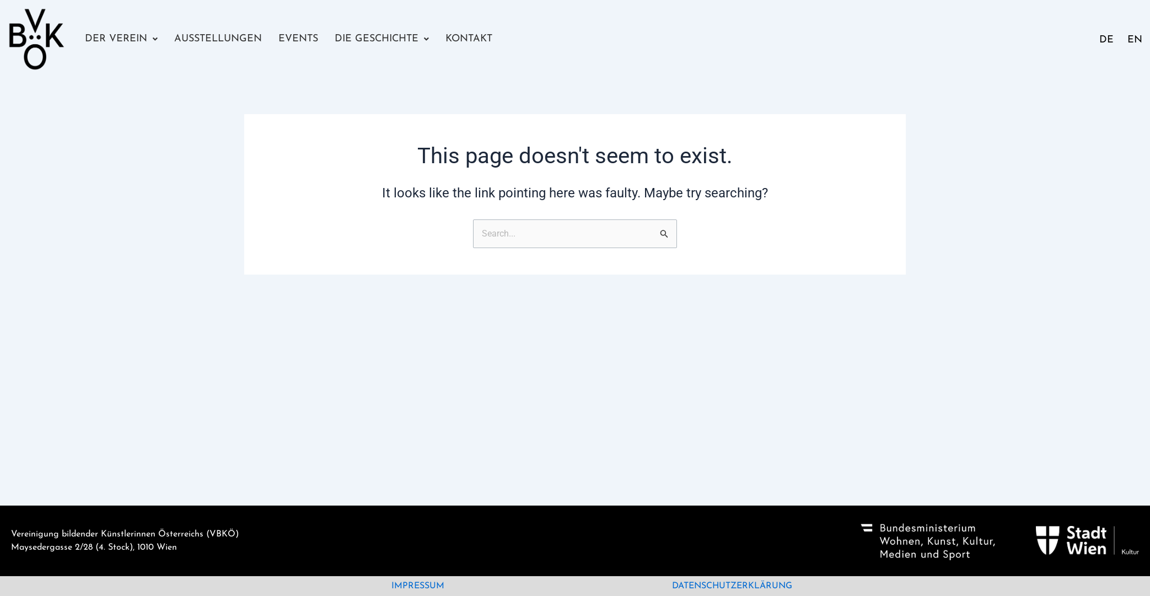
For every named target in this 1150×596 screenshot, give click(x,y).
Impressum (417, 586)
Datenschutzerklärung (732, 586)
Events (298, 39)
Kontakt (468, 39)
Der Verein (121, 39)
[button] (121, 39)
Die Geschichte (382, 39)
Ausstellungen (218, 39)
